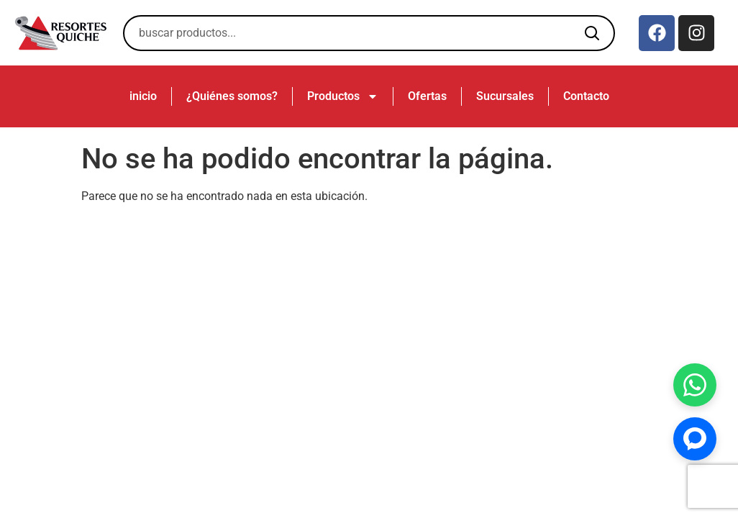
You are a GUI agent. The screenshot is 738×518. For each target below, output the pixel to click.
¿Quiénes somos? (232, 96)
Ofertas (427, 96)
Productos (342, 96)
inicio (143, 96)
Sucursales (505, 96)
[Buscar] (592, 33)
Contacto (586, 96)
